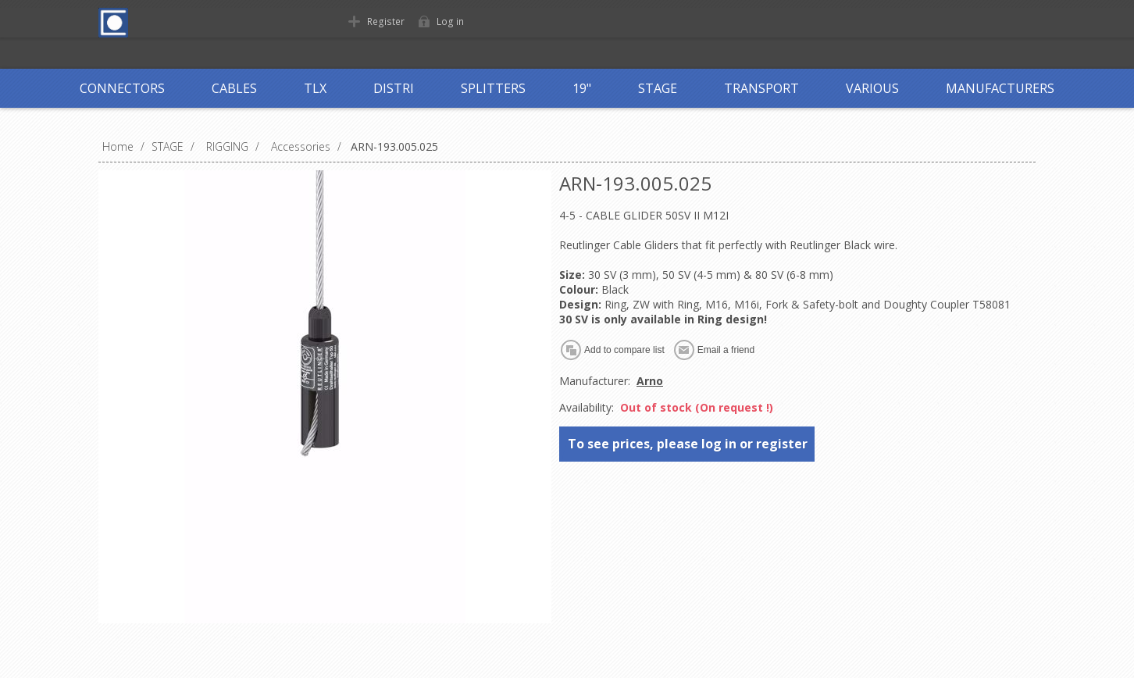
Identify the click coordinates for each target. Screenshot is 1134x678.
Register (385, 21)
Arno (650, 380)
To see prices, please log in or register (688, 443)
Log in (449, 21)
